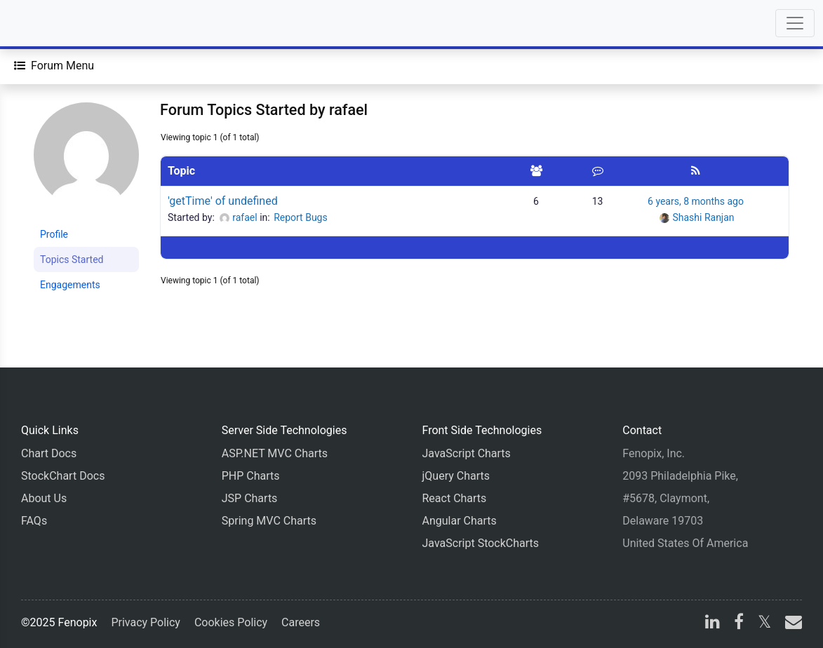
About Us (44, 498)
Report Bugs (301, 217)
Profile (54, 234)
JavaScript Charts (466, 453)
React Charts (454, 498)
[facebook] (738, 623)
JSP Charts (250, 498)
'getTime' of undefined (223, 201)
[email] (790, 623)
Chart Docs (48, 453)
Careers (300, 622)
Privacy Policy (145, 622)
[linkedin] (712, 623)
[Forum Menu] (54, 66)
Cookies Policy (230, 622)
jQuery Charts (456, 475)
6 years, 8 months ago (696, 201)
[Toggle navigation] (795, 23)
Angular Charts (459, 520)
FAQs (34, 520)
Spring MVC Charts (269, 520)
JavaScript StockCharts (481, 543)
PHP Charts (251, 475)
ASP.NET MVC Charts (275, 453)
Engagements (70, 284)
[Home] (50, 23)
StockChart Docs (63, 475)
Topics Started (71, 259)
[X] (764, 623)
